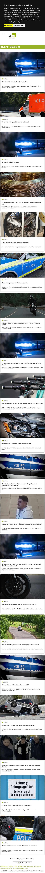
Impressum (30, 866)
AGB (25, 866)
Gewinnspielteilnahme (6, 868)
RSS (26, 868)
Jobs (16, 866)
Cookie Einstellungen (18, 868)
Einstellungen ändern (19, 25)
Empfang (11, 866)
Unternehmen (3, 866)
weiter (29, 862)
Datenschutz (37, 866)
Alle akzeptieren (8, 25)
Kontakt (20, 866)
